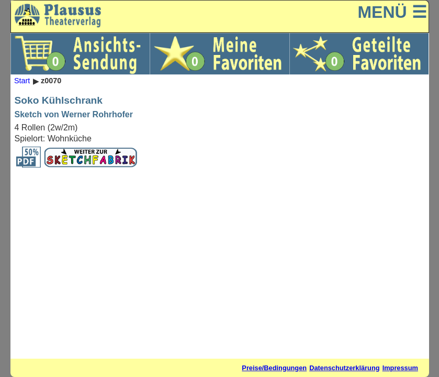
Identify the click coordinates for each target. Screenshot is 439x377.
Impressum (400, 368)
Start (22, 81)
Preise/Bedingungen (274, 368)
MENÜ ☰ (391, 12)
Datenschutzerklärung (344, 368)
